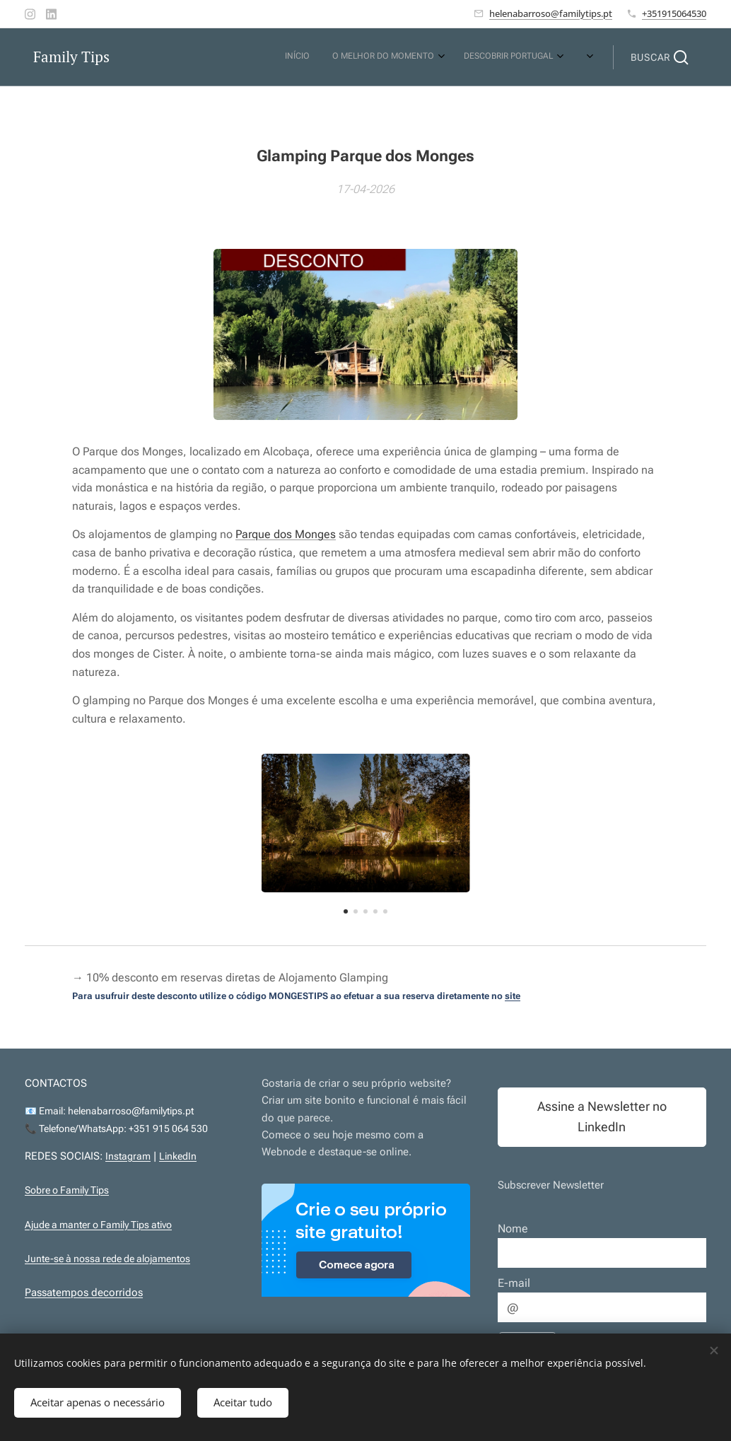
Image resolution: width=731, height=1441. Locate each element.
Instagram (128, 1156)
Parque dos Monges (285, 535)
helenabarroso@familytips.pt (550, 13)
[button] (659, 57)
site (512, 996)
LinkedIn (178, 1156)
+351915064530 (674, 13)
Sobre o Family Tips (67, 1190)
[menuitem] (409, 57)
